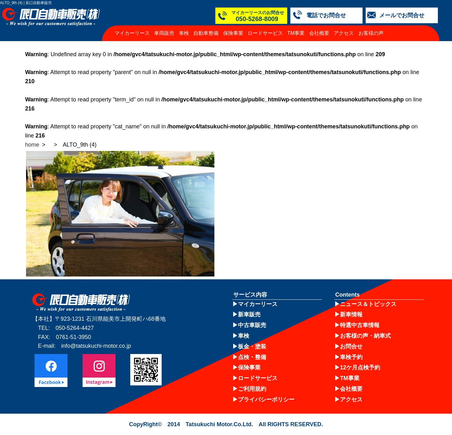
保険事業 (233, 33)
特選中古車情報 (359, 325)
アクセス (344, 33)
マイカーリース (132, 33)
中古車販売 (252, 325)
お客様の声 (371, 33)
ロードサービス (265, 33)
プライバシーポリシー (266, 399)
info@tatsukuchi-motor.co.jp (96, 346)
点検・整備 (252, 357)
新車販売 (249, 314)
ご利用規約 (252, 389)
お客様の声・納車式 (365, 336)
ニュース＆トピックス (368, 304)
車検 (184, 33)
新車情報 (351, 314)
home (32, 145)
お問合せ (351, 346)
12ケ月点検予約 (360, 367)
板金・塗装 (252, 346)
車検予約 (351, 357)
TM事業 (295, 33)
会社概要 (319, 33)
